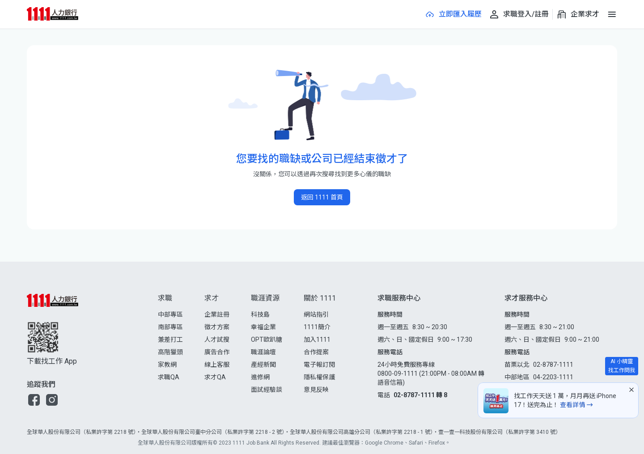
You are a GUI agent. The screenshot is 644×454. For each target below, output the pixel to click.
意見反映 (316, 389)
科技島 (260, 314)
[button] (34, 400)
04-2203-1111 (553, 377)
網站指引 (316, 314)
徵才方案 (216, 327)
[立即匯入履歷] (453, 14)
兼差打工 (170, 339)
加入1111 (317, 339)
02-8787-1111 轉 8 (420, 395)
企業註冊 (216, 314)
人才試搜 (216, 339)
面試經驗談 (266, 389)
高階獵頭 (170, 352)
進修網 (260, 377)
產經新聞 (263, 364)
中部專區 (170, 314)
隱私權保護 (319, 377)
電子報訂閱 (319, 364)
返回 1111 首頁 (322, 197)
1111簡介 (317, 327)
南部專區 (170, 327)
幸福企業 (263, 327)
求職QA (168, 377)
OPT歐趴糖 (266, 339)
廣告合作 (216, 352)
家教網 (167, 364)
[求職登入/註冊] (519, 14)
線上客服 (216, 364)
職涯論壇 (263, 352)
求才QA (215, 377)
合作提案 (316, 352)
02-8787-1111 (553, 364)
